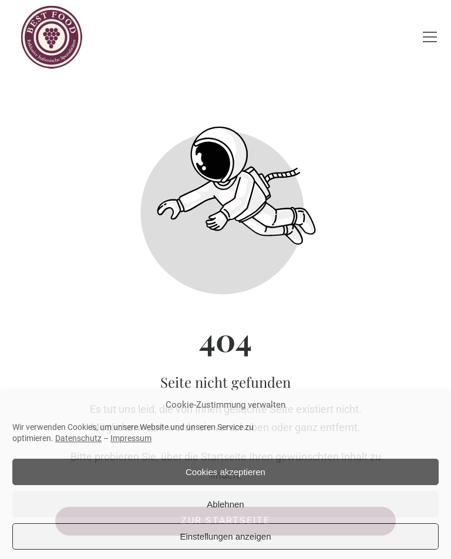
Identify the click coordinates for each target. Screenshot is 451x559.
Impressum (131, 438)
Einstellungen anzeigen (225, 536)
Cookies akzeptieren (225, 472)
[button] (430, 37)
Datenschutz (78, 438)
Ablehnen (225, 504)
